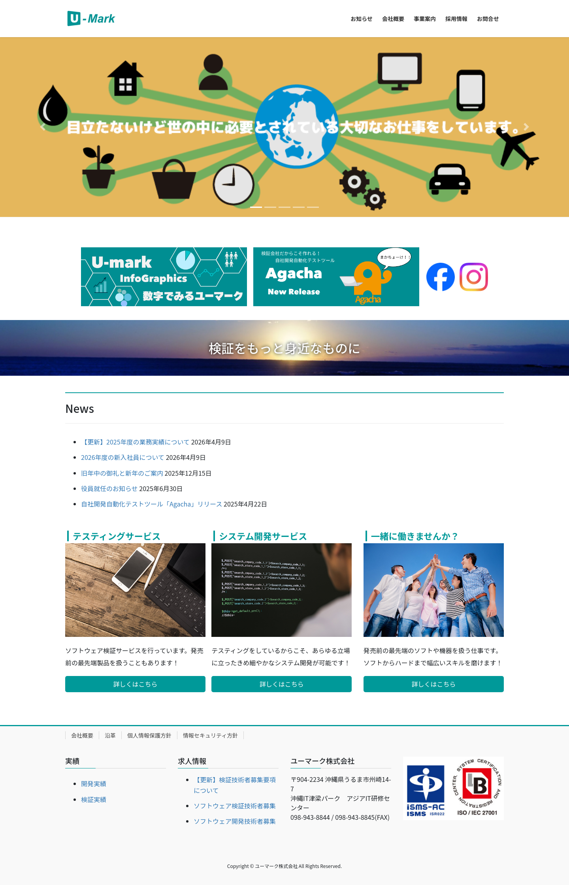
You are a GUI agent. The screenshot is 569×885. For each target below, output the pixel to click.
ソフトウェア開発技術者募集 (235, 821)
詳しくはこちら (135, 684)
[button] (42, 127)
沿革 (110, 735)
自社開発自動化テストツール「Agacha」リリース (151, 503)
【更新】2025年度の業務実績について (135, 441)
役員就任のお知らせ (109, 488)
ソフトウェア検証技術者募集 (235, 805)
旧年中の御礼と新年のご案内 (122, 473)
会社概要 (82, 735)
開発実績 (93, 783)
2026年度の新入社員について (122, 457)
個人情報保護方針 (149, 735)
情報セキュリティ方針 (210, 735)
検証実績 (93, 799)
